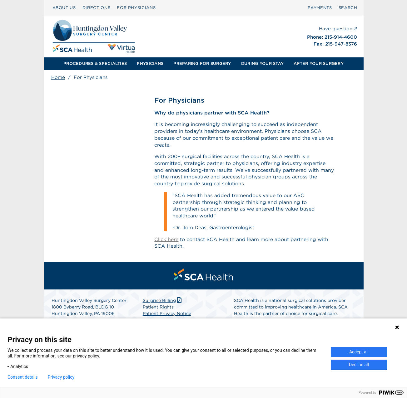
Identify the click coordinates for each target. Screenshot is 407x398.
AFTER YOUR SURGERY (319, 63)
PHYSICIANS (150, 63)
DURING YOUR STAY (262, 63)
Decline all (359, 364)
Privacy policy (61, 377)
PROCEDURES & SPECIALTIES (95, 63)
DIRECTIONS (96, 7)
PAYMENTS (320, 7)
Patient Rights (158, 308)
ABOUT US (64, 7)
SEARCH (348, 7)
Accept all (359, 351)
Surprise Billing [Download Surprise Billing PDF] (163, 301)
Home (58, 77)
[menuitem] (64, 8)
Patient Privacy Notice (167, 315)
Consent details (22, 377)
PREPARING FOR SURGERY (202, 63)
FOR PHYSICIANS (136, 7)
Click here (166, 241)
